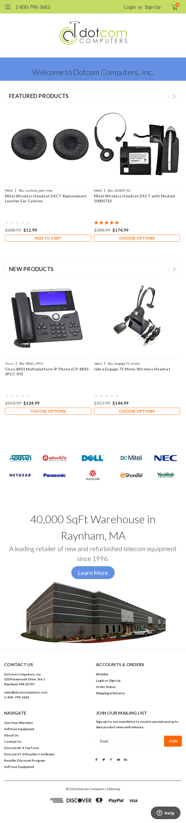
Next (174, 96)
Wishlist (102, 674)
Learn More (93, 572)
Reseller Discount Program (24, 760)
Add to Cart (48, 238)
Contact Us (12, 741)
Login (130, 7)
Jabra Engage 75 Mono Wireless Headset (132, 369)
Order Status (106, 687)
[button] (93, 467)
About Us (11, 735)
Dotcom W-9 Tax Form (21, 748)
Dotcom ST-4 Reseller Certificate (29, 754)
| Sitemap (113, 789)
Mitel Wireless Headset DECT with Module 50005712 (134, 198)
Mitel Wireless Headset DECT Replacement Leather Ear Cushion (46, 198)
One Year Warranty (18, 723)
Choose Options (137, 238)
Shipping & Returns (110, 693)
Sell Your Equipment (19, 729)
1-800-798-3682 (32, 7)
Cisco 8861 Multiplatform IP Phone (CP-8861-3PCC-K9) (47, 371)
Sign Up (153, 7)
